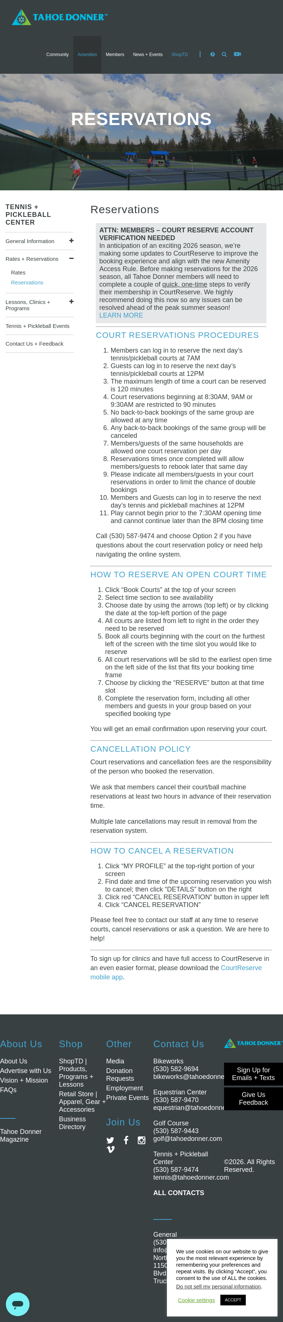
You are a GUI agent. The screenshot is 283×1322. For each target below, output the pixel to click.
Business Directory (72, 1123)
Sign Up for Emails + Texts (253, 1074)
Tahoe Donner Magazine (21, 1135)
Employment (124, 1088)
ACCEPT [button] (233, 1300)
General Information (30, 241)
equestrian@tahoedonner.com (197, 1107)
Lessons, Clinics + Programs (28, 305)
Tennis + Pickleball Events (38, 326)
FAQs (8, 1090)
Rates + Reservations (32, 259)
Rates (18, 272)
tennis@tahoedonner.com (191, 1177)
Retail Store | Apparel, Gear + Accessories (82, 1101)
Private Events (127, 1097)
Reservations (27, 282)
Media (115, 1061)
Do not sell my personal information (218, 1287)
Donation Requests (120, 1074)
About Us (13, 1061)
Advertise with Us (25, 1070)
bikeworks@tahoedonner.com (197, 1076)
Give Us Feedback (253, 1098)
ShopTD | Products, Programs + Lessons (76, 1073)
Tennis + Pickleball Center (28, 214)
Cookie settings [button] (196, 1300)
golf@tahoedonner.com (187, 1138)
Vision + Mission (24, 1080)
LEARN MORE (121, 315)
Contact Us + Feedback (34, 343)
